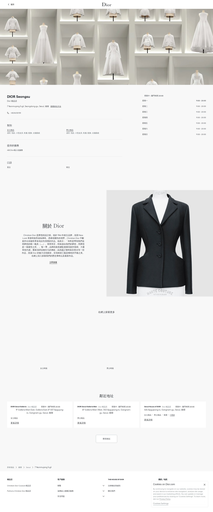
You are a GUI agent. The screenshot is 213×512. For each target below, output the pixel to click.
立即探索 (53, 262)
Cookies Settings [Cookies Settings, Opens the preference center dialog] (160, 503)
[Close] (204, 484)
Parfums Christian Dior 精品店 (19, 491)
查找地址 (106, 439)
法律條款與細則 (116, 485)
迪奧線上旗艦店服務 (66, 490)
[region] (179, 494)
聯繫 (65, 485)
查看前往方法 (55, 106)
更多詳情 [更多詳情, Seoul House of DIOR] (148, 420)
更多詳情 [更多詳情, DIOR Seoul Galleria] (15, 423)
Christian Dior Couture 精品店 (19, 486)
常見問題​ (65, 495)
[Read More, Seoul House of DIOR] (171, 415)
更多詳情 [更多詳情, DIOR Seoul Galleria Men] (81, 423)
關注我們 (116, 490)
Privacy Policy (164, 499)
